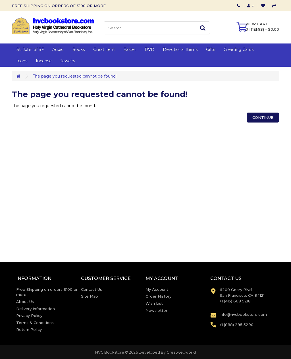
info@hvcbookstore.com (243, 314)
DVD (149, 49)
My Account (157, 289)
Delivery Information (35, 308)
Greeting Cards (238, 49)
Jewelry (67, 60)
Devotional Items (180, 49)
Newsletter (156, 310)
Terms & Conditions (35, 322)
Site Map (89, 296)
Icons (21, 60)
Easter (129, 49)
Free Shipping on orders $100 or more (47, 292)
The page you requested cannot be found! (75, 76)
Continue (262, 117)
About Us (25, 301)
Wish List (154, 303)
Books (78, 49)
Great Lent (104, 49)
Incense (44, 60)
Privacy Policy (29, 315)
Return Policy (29, 329)
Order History (158, 296)
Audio (58, 49)
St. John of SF (30, 49)
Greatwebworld (181, 352)
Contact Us (91, 289)
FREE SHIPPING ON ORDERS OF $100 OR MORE (59, 5)
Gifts (210, 49)
